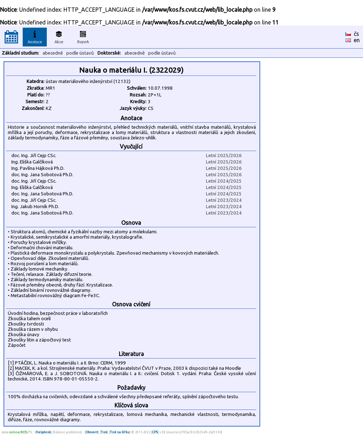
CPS (155, 432)
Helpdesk (43, 432)
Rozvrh (83, 36)
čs (356, 33)
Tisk (104, 432)
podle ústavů (80, 53)
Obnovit (92, 432)
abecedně (53, 53)
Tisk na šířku (119, 432)
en (357, 40)
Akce (59, 36)
